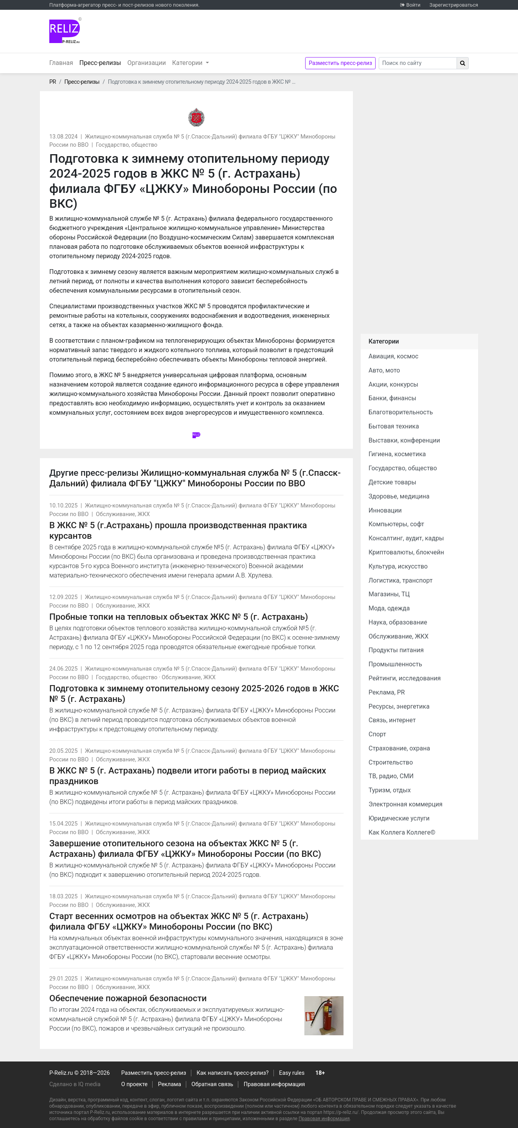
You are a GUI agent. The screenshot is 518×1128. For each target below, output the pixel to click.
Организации (146, 63)
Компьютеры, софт (396, 524)
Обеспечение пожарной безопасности (128, 998)
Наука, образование (398, 622)
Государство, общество (126, 145)
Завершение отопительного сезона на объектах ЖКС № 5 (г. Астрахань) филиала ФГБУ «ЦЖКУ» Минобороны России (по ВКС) (185, 848)
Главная (61, 63)
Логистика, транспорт (401, 580)
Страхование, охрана (399, 748)
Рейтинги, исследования (405, 678)
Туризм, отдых (390, 790)
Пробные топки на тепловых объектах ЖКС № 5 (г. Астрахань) (178, 617)
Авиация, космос (394, 356)
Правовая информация (274, 1084)
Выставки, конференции (404, 440)
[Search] (418, 63)
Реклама (169, 1084)
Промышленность (395, 664)
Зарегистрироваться (454, 5)
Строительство (391, 762)
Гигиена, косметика (397, 454)
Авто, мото (384, 370)
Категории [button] (188, 63)
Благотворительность (401, 412)
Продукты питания (396, 650)
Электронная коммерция (405, 804)
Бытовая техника (394, 426)
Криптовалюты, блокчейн (406, 552)
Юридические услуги (399, 818)
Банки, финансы (392, 398)
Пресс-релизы (101, 62)
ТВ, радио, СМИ (391, 776)
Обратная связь (212, 1084)
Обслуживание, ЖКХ (123, 514)
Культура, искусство (398, 566)
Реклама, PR (387, 692)
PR (52, 82)
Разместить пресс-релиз (340, 63)
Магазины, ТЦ (389, 594)
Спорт (377, 734)
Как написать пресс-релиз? (232, 1073)
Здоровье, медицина (399, 496)
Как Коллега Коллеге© (402, 832)
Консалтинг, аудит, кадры (406, 538)
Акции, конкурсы (393, 384)
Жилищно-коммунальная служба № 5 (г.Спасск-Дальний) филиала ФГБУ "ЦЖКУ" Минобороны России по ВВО (195, 478)
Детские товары (392, 482)
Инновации (385, 510)
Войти (413, 5)
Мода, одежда (389, 608)
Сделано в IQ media (75, 1084)
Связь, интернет (392, 720)
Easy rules (291, 1073)
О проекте (134, 1084)
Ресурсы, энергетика (399, 706)
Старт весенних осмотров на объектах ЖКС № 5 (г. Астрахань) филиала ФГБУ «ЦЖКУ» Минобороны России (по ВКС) (178, 921)
